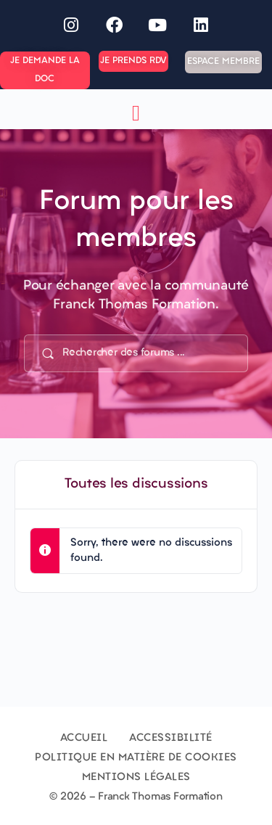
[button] (136, 113)
